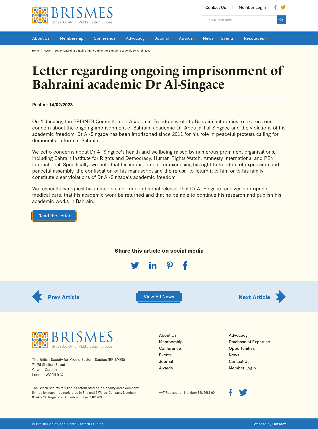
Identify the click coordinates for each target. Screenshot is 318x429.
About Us (168, 335)
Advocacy (238, 335)
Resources (254, 38)
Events (165, 354)
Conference (170, 348)
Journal (166, 361)
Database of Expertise (249, 341)
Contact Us (239, 361)
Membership (171, 341)
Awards (166, 367)
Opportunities (242, 348)
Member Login (242, 367)
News (47, 50)
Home (36, 50)
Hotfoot (279, 423)
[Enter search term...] (239, 19)
